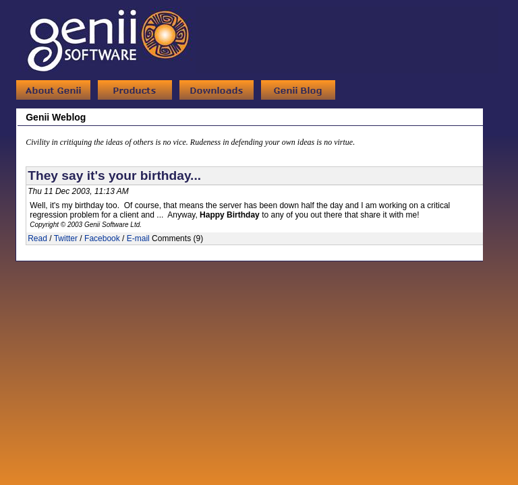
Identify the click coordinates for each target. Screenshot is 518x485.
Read (37, 238)
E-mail (138, 238)
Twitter (66, 238)
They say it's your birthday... (114, 175)
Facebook (102, 238)
